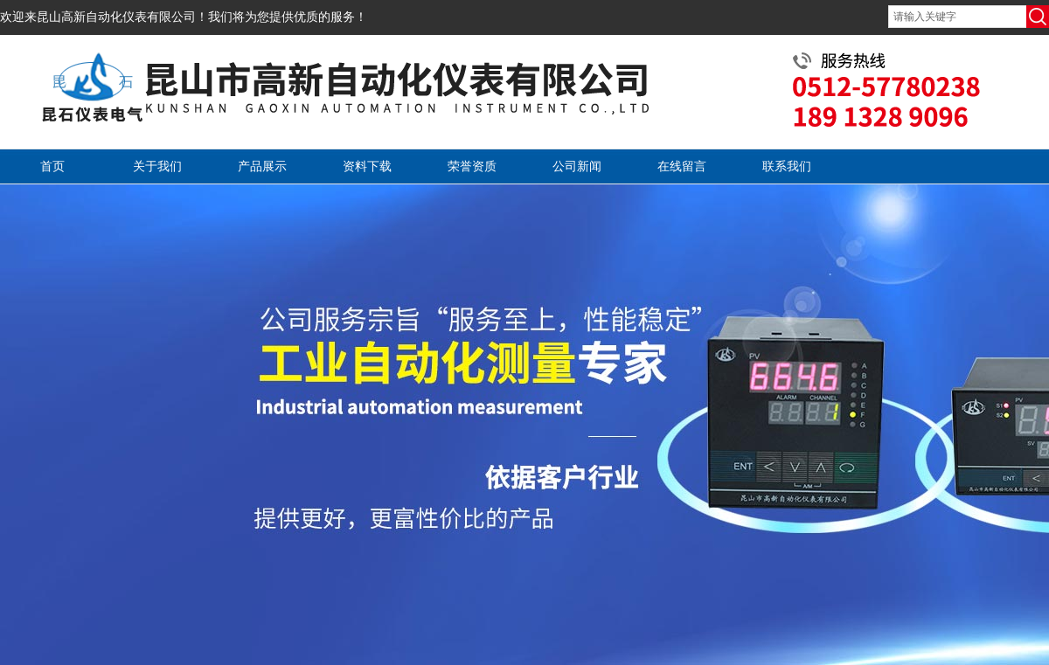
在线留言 (681, 166)
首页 (52, 166)
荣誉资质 (472, 166)
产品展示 (262, 166)
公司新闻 (576, 166)
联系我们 (786, 166)
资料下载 (367, 166)
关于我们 (157, 166)
